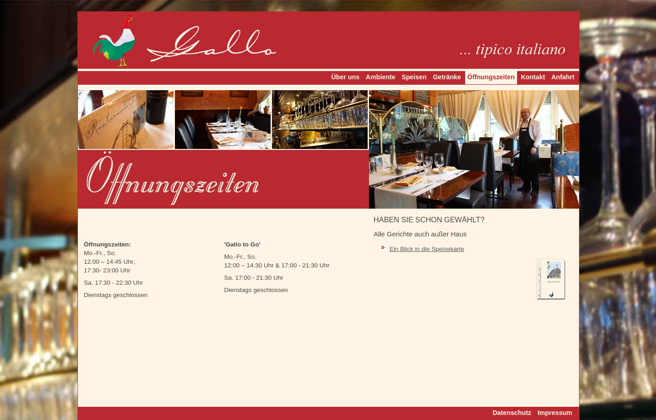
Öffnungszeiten (491, 77)
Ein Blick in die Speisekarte (427, 249)
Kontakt (533, 77)
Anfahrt (562, 77)
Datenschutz (511, 412)
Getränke (447, 77)
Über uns (345, 77)
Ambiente (380, 77)
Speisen (414, 77)
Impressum (555, 412)
